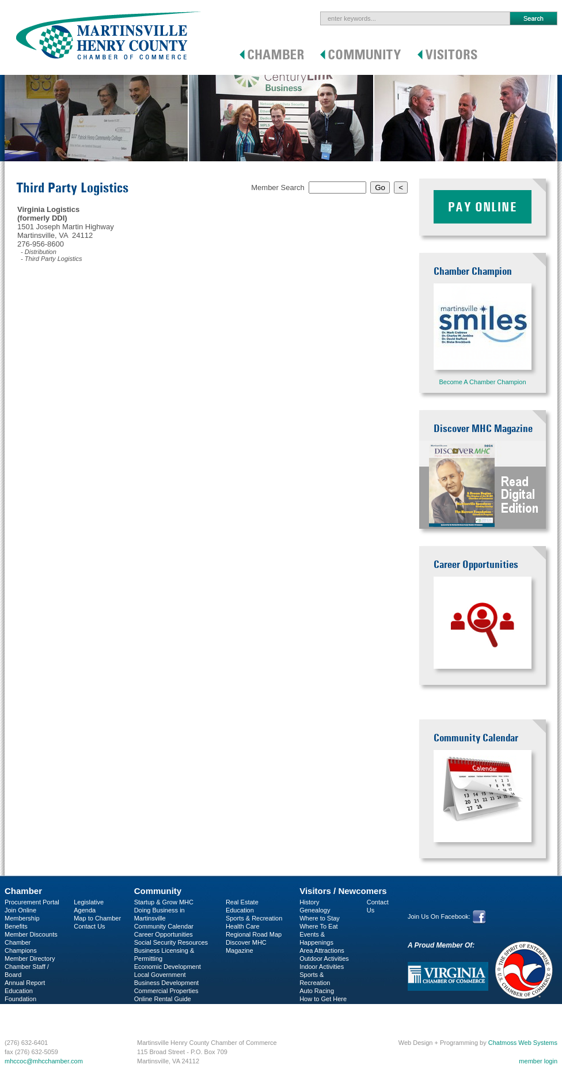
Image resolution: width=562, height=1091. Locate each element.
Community (158, 891)
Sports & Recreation (254, 918)
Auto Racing (316, 990)
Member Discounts (31, 934)
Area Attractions (321, 950)
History (309, 902)
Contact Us (89, 926)
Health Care (243, 926)
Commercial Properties (166, 990)
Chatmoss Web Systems (522, 1042)
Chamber (23, 891)
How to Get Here (323, 998)
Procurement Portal (32, 902)
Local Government (160, 974)
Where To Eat (318, 926)
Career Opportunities (163, 934)
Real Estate (242, 902)
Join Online (20, 910)
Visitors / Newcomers (342, 891)
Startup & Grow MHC (163, 902)
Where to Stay (319, 918)
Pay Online (482, 207)
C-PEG (15, 1006)
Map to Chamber (97, 918)
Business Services (30, 1015)
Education (240, 910)
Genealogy (314, 910)
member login (538, 1061)
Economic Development (167, 966)
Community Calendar (163, 926)
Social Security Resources (171, 942)
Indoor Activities (321, 966)
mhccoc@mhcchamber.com (44, 1061)
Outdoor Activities (324, 958)
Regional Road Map (254, 934)
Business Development (166, 982)
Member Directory (30, 958)
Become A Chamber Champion (482, 381)
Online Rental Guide (162, 998)
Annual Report (25, 982)
